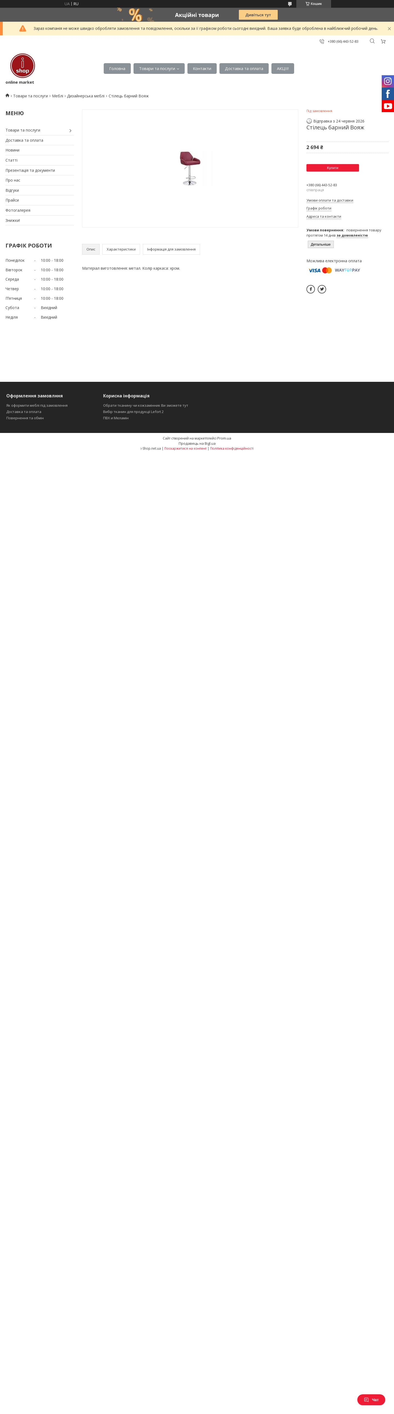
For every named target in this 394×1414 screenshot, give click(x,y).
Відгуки (12, 190)
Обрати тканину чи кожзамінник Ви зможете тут (145, 405)
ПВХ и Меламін (116, 417)
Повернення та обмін (25, 417)
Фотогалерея (17, 210)
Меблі (57, 95)
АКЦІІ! (283, 68)
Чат (371, 1399)
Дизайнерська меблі (86, 95)
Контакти (202, 68)
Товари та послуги (157, 68)
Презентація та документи (30, 170)
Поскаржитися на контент (185, 448)
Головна (117, 68)
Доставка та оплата (244, 68)
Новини (12, 150)
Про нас (12, 180)
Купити (332, 168)
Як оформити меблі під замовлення (37, 405)
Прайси (12, 200)
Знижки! (12, 220)
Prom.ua (224, 438)
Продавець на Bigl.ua (197, 443)
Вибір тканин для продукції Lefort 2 (133, 411)
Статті (11, 160)
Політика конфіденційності (232, 448)
